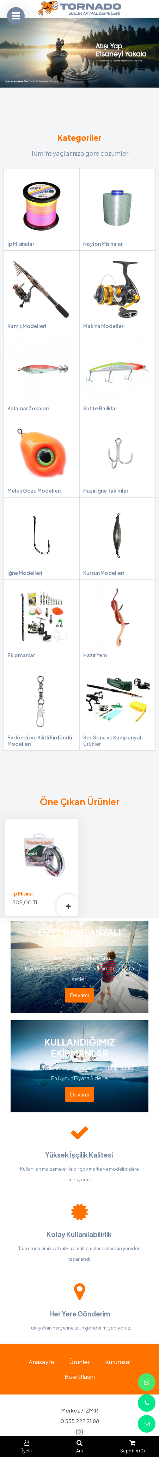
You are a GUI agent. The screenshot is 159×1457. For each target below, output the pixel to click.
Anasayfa (41, 1362)
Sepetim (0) (132, 1446)
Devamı (79, 995)
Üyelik (26, 1446)
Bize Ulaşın (80, 1376)
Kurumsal (117, 1362)
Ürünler (79, 1362)
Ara (79, 1446)
